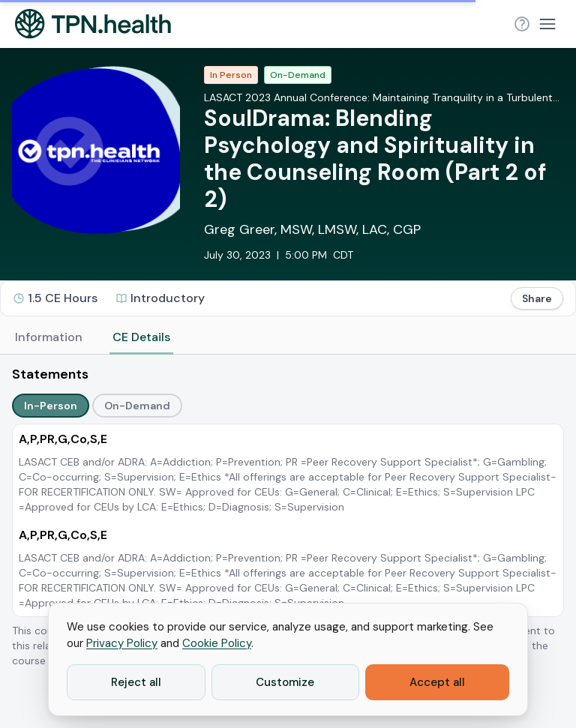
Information (48, 337)
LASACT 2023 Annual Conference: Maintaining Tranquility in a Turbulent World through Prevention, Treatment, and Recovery (378, 98)
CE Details (141, 337)
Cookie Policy (216, 643)
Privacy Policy (122, 643)
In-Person (50, 405)
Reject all (136, 682)
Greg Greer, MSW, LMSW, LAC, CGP (312, 229)
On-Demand (137, 405)
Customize (285, 682)
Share (537, 298)
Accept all (437, 682)
